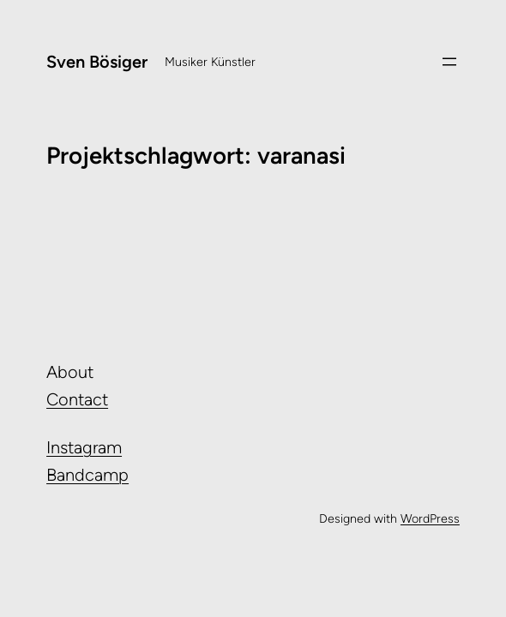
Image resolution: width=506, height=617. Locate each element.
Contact (77, 399)
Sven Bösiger (97, 61)
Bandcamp (87, 474)
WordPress (430, 518)
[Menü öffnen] (449, 61)
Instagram (84, 447)
